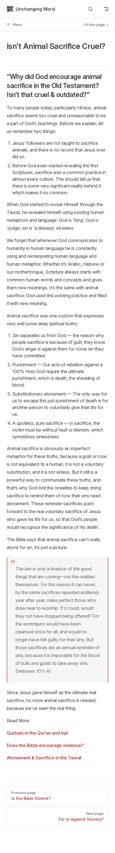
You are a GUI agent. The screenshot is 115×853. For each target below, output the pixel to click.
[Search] (90, 9)
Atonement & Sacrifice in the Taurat (44, 758)
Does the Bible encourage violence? (45, 745)
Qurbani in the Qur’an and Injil (37, 733)
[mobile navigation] (106, 9)
